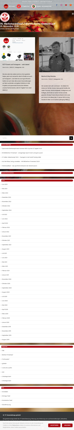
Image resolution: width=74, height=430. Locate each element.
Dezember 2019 (6, 327)
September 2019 (6, 335)
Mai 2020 (4, 305)
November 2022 (6, 202)
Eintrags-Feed (6, 396)
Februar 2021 (6, 271)
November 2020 (6, 279)
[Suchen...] (35, 138)
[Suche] (71, 138)
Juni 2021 (4, 258)
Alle (23, 67)
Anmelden (5, 392)
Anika (6, 67)
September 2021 (6, 245)
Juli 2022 (4, 214)
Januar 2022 (5, 232)
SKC (3, 372)
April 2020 (5, 309)
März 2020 (5, 314)
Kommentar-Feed (7, 400)
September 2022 (6, 210)
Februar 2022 (6, 227)
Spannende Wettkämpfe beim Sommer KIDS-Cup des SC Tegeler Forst (22, 148)
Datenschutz (15, 425)
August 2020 (6, 292)
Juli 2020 (4, 296)
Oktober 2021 (6, 240)
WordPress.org (6, 405)
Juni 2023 (5, 184)
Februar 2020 (6, 318)
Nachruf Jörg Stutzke (48, 76)
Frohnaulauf (5, 359)
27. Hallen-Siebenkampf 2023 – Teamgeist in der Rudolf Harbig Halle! (21, 157)
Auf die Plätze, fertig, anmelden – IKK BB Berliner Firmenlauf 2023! (21, 161)
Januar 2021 (5, 275)
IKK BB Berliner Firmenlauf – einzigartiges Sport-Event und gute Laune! (22, 153)
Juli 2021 (4, 253)
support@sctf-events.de (46, 2)
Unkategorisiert (6, 376)
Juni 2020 (5, 301)
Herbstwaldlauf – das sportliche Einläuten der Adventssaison (19, 166)
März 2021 (5, 266)
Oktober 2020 (6, 284)
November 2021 (6, 236)
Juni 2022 (5, 219)
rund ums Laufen (7, 368)
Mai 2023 (4, 189)
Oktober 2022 (6, 206)
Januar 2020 (5, 322)
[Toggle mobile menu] (73, 14)
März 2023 (5, 193)
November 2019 (6, 331)
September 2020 (7, 288)
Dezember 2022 (6, 197)
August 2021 (5, 249)
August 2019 (5, 340)
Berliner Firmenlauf (7, 355)
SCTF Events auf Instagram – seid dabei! (16, 64)
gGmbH (4, 363)
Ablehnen (67, 425)
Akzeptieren (54, 425)
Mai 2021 (4, 262)
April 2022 (5, 223)
